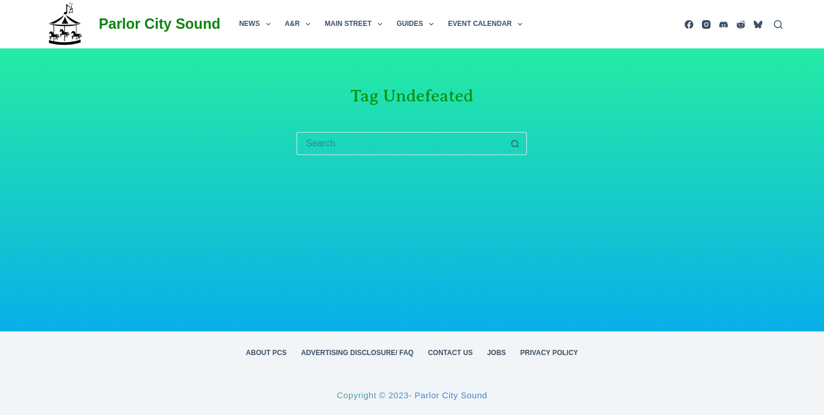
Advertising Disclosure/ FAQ (357, 353)
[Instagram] (706, 24)
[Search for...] (400, 143)
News (257, 24)
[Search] (778, 24)
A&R (300, 24)
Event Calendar (487, 24)
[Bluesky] (758, 24)
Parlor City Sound (160, 24)
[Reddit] (740, 24)
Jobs (496, 353)
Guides (417, 24)
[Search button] (515, 143)
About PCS (266, 353)
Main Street (356, 24)
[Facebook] (689, 24)
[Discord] (723, 24)
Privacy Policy (549, 353)
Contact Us (450, 353)
